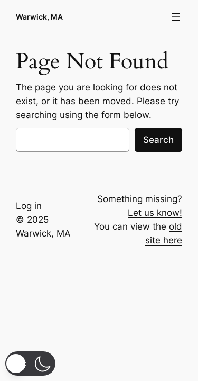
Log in (29, 206)
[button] (30, 363)
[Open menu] (175, 17)
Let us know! (155, 212)
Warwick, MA (39, 16)
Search (158, 139)
